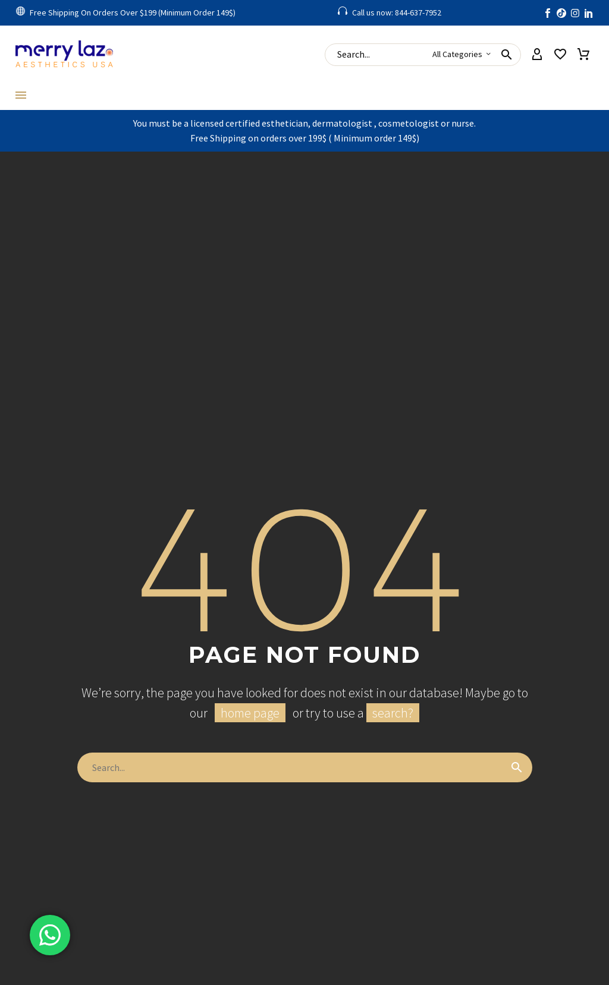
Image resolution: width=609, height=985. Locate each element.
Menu (20, 95)
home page (250, 712)
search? (392, 712)
